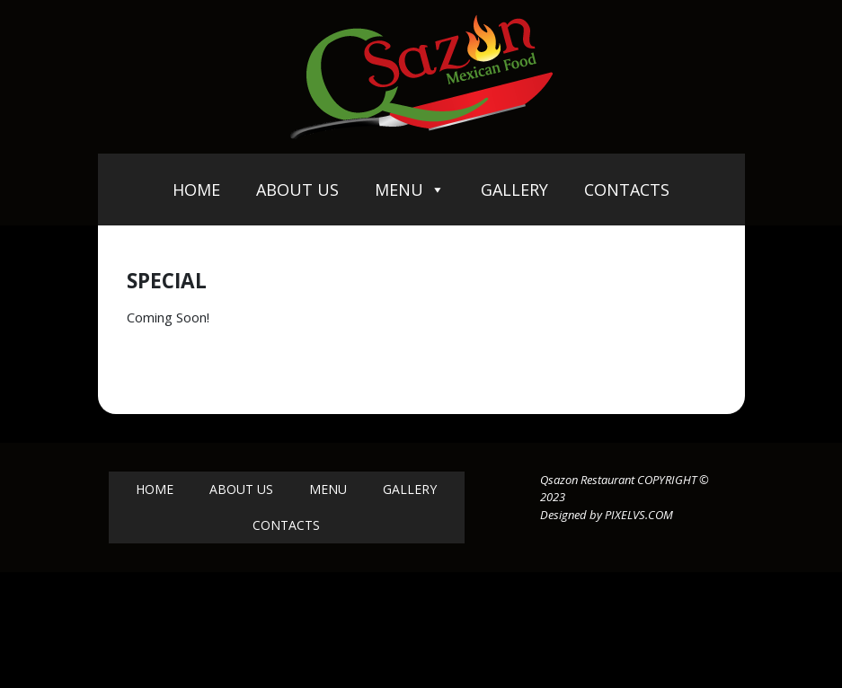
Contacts (626, 189)
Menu (410, 189)
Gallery (514, 189)
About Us (297, 189)
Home (196, 189)
